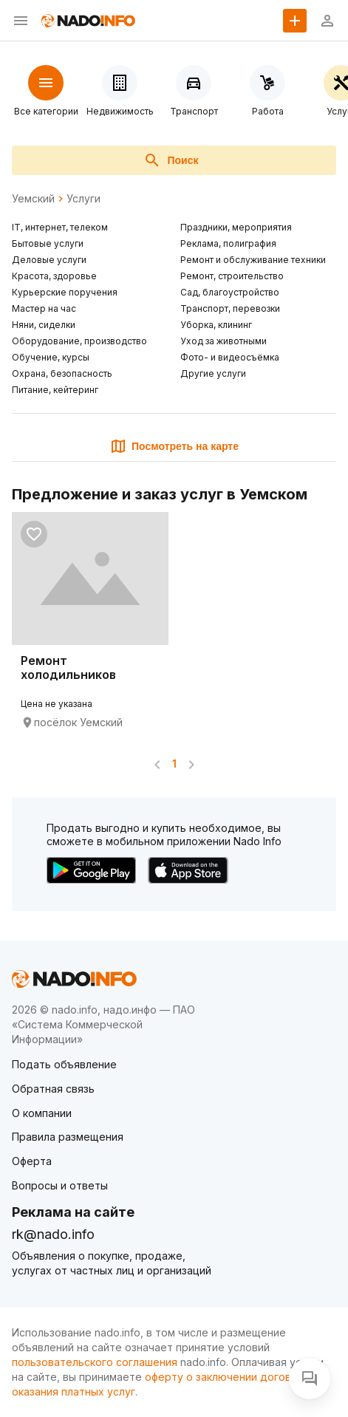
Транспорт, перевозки (230, 308)
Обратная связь (53, 1088)
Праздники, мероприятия (236, 227)
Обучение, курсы (50, 357)
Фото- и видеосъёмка (229, 357)
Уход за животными (223, 340)
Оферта (32, 1161)
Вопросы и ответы (60, 1185)
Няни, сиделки (43, 324)
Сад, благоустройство (229, 292)
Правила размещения (67, 1136)
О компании (42, 1113)
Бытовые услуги (47, 243)
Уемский (33, 199)
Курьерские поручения (64, 292)
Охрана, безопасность (62, 373)
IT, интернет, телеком (60, 227)
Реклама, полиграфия (228, 243)
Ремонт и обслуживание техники (253, 259)
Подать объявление (64, 1064)
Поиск (170, 160)
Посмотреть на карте (174, 446)
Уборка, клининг (216, 324)
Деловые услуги (49, 259)
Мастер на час (44, 308)
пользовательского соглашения (94, 1362)
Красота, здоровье (54, 275)
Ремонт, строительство (232, 275)
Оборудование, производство (79, 340)
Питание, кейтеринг (55, 389)
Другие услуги (213, 373)
